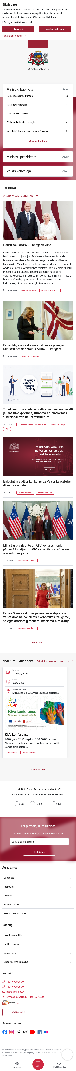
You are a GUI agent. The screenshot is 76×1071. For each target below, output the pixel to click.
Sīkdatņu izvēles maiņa (16, 961)
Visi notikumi (38, 769)
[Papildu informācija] (18, 1003)
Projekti (8, 895)
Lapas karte (10, 952)
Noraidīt (18, 28)
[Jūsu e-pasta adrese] (39, 841)
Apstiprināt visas (55, 28)
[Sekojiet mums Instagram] (11, 1032)
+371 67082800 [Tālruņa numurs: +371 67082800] (15, 981)
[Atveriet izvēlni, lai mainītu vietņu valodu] (17, 1065)
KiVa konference (16, 735)
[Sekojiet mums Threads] (25, 1032)
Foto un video (11, 904)
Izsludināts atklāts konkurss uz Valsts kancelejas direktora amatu (37, 483)
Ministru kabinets (38, 141)
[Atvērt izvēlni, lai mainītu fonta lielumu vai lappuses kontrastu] (59, 1065)
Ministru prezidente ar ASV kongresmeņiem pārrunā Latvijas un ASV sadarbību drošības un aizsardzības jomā (36, 549)
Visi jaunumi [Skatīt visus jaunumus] (38, 641)
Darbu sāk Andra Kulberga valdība (27, 245)
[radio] (19, 803)
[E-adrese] (8, 1002)
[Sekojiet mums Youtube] (32, 1032)
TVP (7, 429)
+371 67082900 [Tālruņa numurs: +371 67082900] (15, 986)
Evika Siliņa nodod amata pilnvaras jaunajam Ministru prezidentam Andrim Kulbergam (34, 347)
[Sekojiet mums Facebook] (4, 1032)
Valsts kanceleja (58, 424)
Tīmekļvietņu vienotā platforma (32, 424)
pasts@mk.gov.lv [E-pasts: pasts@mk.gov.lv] (15, 991)
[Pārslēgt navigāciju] (38, 1064)
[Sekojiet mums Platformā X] (18, 1032)
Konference (12, 752)
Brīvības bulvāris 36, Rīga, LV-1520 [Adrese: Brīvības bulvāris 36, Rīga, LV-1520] (25, 996)
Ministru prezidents (50, 290)
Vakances (9, 877)
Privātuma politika (13, 935)
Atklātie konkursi (45, 493)
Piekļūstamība (11, 943)
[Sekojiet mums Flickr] (46, 1032)
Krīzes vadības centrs (15, 913)
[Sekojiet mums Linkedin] (39, 1032)
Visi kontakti (18, 1012)
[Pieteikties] (39, 852)
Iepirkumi (9, 886)
